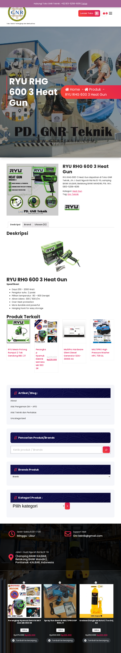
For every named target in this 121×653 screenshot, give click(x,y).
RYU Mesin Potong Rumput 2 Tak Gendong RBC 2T (17, 416)
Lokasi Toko (89, 13)
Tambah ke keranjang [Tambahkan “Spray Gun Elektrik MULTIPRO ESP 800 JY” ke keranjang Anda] (62, 640)
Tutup (84, 3)
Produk (93, 89)
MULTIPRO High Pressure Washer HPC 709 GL (100, 416)
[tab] (15, 288)
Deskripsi (15, 288)
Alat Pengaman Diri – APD (23, 445)
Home (72, 89)
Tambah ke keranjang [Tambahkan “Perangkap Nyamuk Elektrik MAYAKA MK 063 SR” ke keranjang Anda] (26, 640)
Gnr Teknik (73, 258)
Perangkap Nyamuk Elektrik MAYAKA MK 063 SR (41, 423)
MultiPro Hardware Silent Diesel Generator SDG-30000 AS (73, 418)
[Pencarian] (106, 488)
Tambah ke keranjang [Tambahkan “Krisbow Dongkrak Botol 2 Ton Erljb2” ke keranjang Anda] (98, 640)
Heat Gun (77, 255)
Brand (27, 288)
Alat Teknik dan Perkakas (23, 451)
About (13, 439)
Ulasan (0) (41, 288)
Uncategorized (18, 457)
